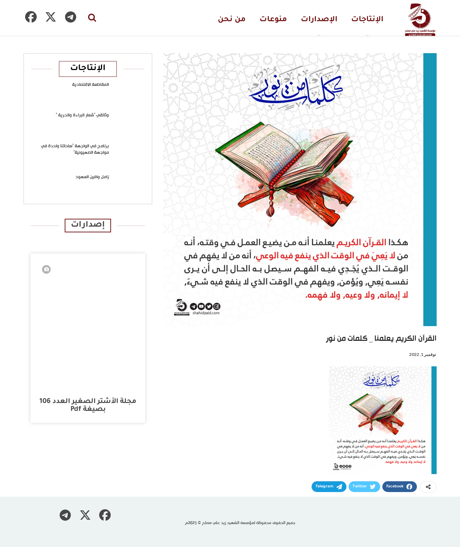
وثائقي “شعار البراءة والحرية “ (82, 115)
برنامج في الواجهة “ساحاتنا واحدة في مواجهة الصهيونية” (75, 149)
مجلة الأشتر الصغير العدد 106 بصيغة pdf (88, 405)
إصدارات (88, 225)
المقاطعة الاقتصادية (90, 85)
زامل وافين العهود (92, 177)
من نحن (232, 20)
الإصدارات (319, 20)
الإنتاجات (367, 20)
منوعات (273, 20)
